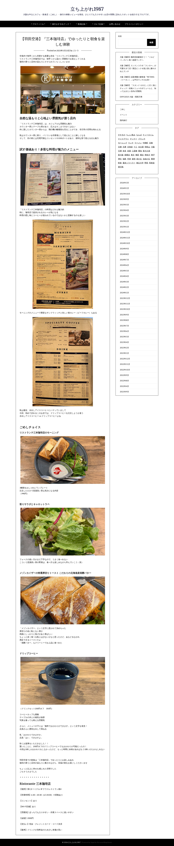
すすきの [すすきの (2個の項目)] (121, 135)
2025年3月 (124, 216)
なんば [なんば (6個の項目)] (139, 135)
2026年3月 (124, 183)
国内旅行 (123, 120)
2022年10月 (125, 370)
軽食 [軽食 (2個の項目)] (120, 163)
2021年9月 (124, 392)
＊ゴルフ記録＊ (98, 24)
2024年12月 (125, 232)
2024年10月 (125, 243)
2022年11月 (125, 364)
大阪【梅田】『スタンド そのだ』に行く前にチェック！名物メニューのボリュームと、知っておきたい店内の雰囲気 (138, 88)
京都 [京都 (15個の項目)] (120, 147)
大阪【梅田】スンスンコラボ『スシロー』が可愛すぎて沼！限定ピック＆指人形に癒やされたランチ (138, 68)
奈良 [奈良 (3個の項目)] (124, 151)
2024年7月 (124, 260)
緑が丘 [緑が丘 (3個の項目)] (139, 159)
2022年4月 (124, 386)
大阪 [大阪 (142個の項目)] (153, 147)
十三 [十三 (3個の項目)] (135, 147)
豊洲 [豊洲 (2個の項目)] (153, 159)
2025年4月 (124, 210)
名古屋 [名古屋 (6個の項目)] (141, 147)
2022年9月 (124, 375)
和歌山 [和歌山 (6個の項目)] (147, 147)
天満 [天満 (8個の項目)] (120, 151)
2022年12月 (125, 359)
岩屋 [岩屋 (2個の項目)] (129, 151)
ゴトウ (76, 50)
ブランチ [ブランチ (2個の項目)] (141, 139)
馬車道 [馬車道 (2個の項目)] (152, 163)
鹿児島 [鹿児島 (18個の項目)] (120, 167)
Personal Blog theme (104, 842)
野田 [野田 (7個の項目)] (146, 163)
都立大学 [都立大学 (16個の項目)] (140, 163)
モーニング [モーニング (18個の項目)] (122, 143)
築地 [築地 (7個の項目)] (133, 159)
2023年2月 (124, 348)
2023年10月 (125, 309)
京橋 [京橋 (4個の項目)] (151, 143)
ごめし (122, 109)
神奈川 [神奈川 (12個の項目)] (147, 155)
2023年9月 (124, 315)
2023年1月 (124, 353)
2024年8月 (124, 254)
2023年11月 (125, 304)
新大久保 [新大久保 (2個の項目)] (146, 151)
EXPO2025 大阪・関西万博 (131, 97)
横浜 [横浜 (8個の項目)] (142, 155)
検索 (120, 36)
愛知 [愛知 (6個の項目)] (140, 151)
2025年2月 (124, 221)
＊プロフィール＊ (38, 24)
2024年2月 (124, 287)
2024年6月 (124, 265)
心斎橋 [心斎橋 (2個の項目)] (134, 151)
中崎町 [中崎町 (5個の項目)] (145, 143)
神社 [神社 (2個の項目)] (120, 159)
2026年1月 (124, 188)
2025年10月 (125, 194)
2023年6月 (124, 331)
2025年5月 (124, 205)
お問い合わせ (114, 24)
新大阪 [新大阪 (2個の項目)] (120, 155)
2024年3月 (124, 282)
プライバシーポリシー (134, 24)
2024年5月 (124, 271)
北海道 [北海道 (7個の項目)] (130, 147)
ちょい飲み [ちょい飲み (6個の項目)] (130, 135)
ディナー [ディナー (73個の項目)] (133, 139)
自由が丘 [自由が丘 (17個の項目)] (146, 159)
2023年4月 (124, 342)
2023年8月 (124, 320)
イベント (123, 115)
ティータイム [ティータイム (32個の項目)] (148, 135)
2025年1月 (124, 227)
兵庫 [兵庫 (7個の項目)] (124, 147)
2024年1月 (124, 292)
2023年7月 (124, 326)
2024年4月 (124, 276)
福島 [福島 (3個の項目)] (124, 159)
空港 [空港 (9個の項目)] (129, 159)
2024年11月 (125, 238)
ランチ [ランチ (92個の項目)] (131, 143)
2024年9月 (124, 248)
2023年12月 (125, 298)
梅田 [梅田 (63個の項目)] (137, 155)
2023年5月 (124, 336)
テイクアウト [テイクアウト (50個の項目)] (123, 139)
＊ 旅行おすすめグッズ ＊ (60, 24)
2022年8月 (124, 380)
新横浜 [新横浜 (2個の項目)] (127, 155)
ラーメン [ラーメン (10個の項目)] (138, 143)
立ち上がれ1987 (87, 8)
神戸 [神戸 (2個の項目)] (153, 155)
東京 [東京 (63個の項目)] (132, 155)
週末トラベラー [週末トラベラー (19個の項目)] (129, 163)
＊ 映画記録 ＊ (82, 24)
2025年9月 (124, 199)
